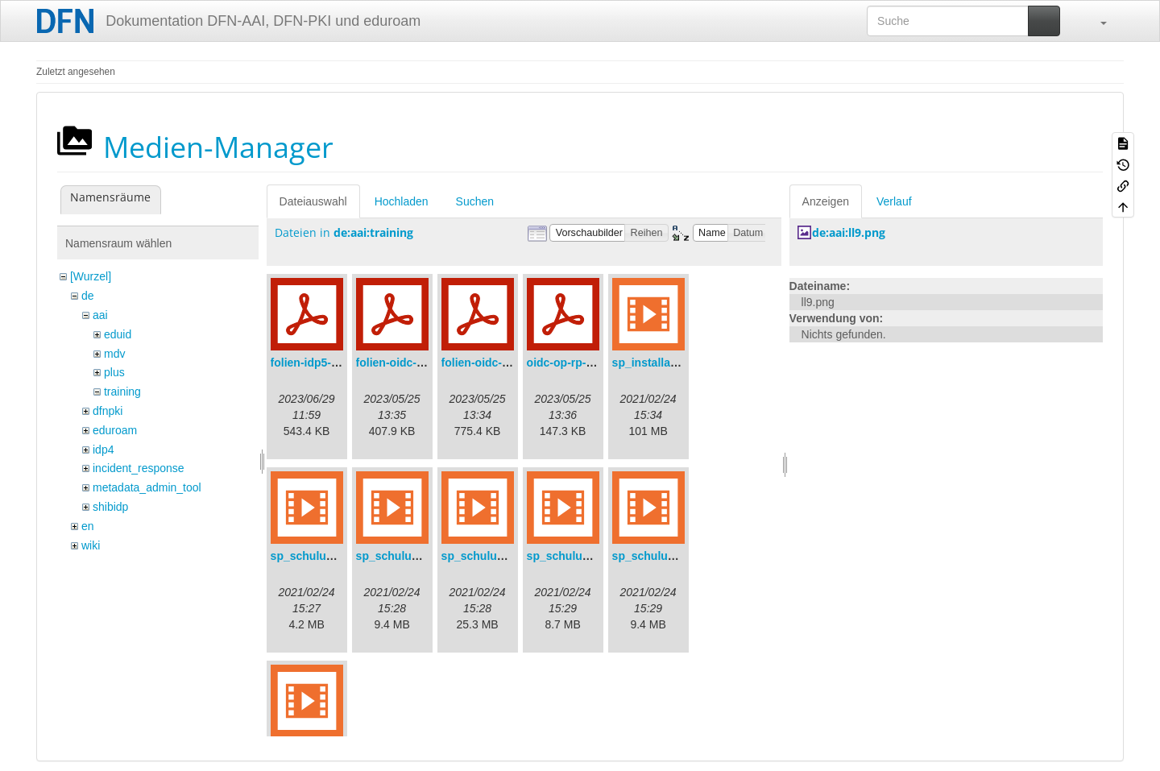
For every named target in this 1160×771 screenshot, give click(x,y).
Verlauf (894, 201)
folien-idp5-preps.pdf (327, 362)
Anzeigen (825, 201)
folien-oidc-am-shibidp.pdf (427, 362)
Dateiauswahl (313, 201)
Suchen (475, 201)
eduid (117, 334)
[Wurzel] (90, 276)
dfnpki (107, 410)
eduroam (115, 430)
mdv (114, 353)
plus (114, 372)
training (122, 391)
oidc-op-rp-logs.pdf (578, 362)
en (87, 526)
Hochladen (402, 201)
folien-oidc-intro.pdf (494, 362)
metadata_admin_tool (147, 487)
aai (100, 315)
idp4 (103, 449)
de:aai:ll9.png (848, 232)
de (87, 295)
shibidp (110, 506)
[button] (1095, 21)
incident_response (138, 468)
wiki (90, 545)
